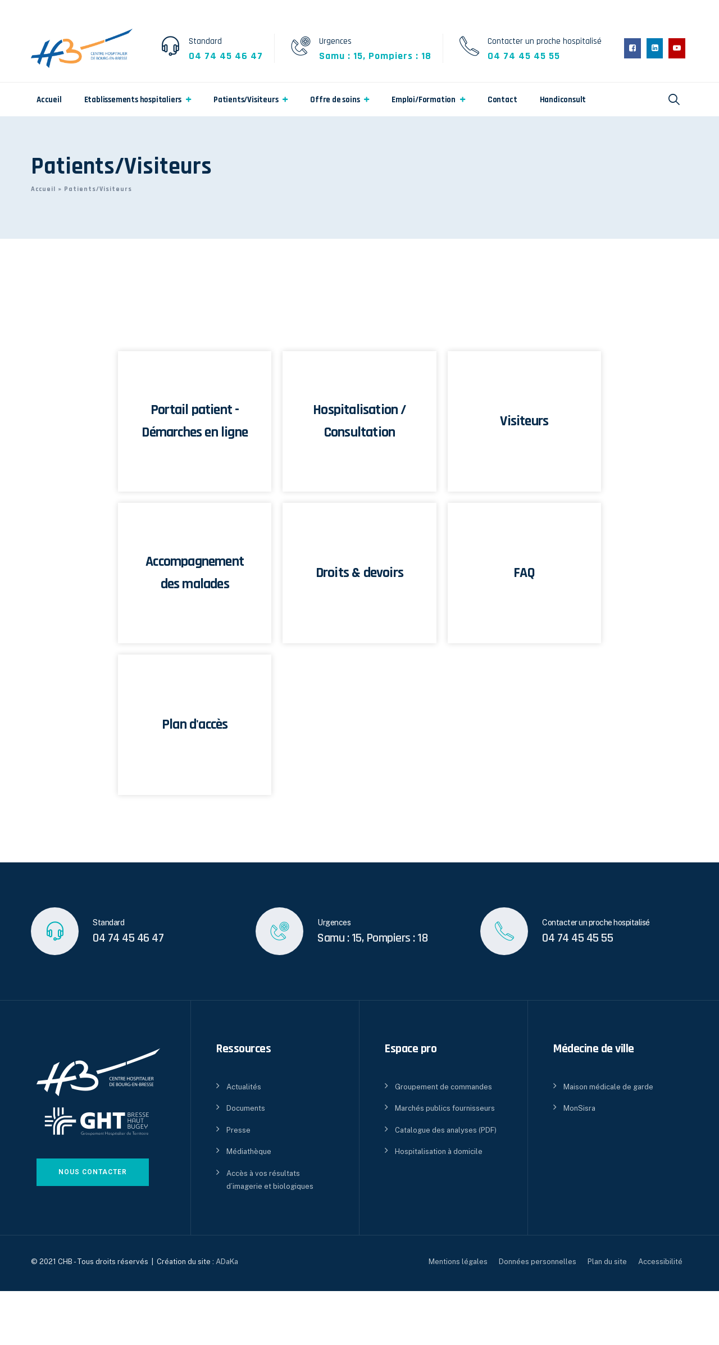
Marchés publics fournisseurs (445, 1108)
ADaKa (227, 1261)
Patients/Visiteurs (245, 99)
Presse (238, 1130)
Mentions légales (458, 1261)
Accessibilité (660, 1261)
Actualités (243, 1087)
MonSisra (579, 1108)
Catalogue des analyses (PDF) (446, 1130)
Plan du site (607, 1261)
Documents (245, 1108)
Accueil (49, 99)
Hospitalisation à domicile (439, 1151)
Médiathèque (248, 1151)
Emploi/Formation (424, 99)
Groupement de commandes (443, 1087)
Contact (502, 99)
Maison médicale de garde (608, 1087)
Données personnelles (537, 1261)
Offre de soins (335, 99)
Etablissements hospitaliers (133, 99)
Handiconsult (563, 99)
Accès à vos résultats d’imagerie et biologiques (269, 1179)
